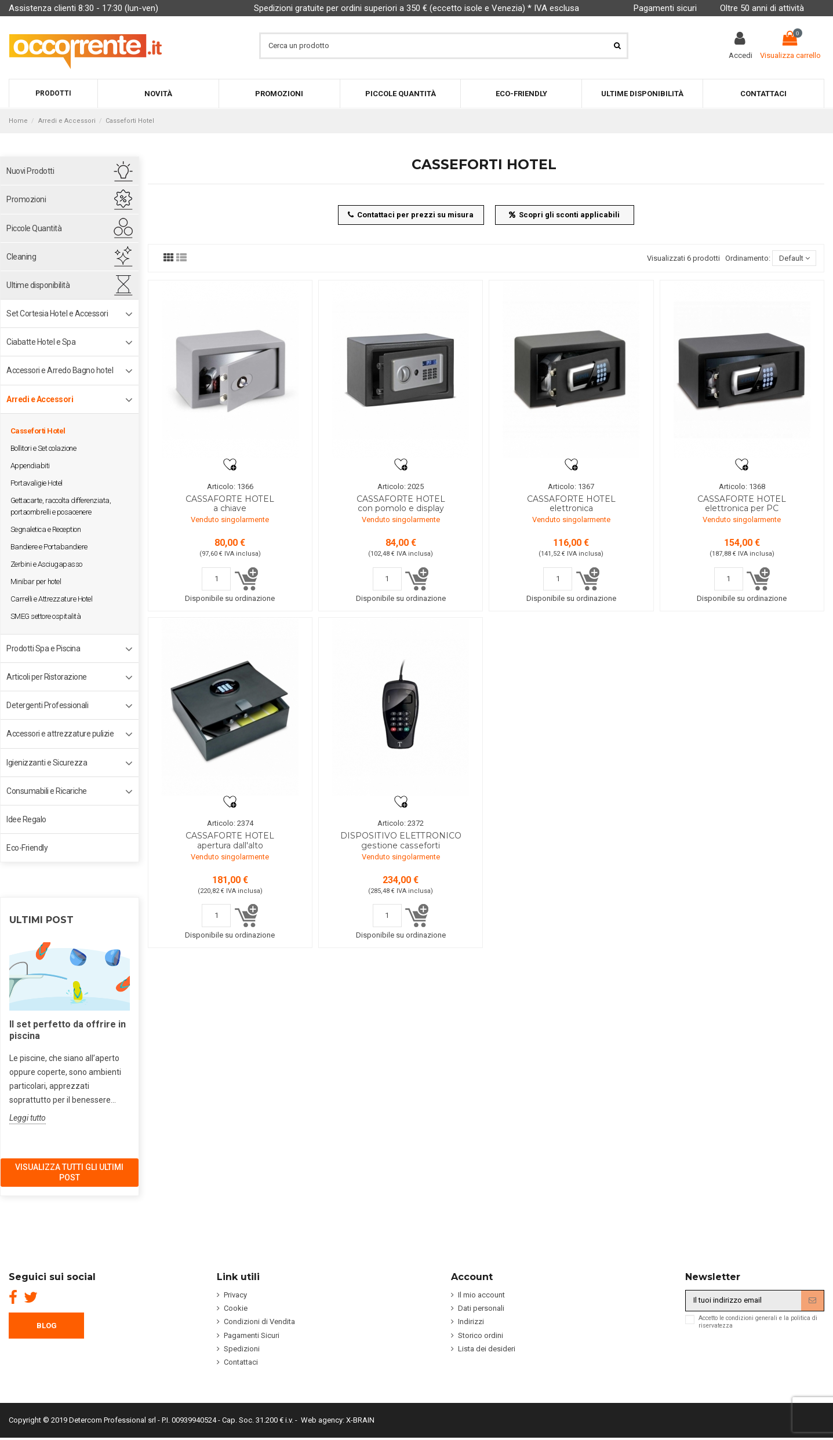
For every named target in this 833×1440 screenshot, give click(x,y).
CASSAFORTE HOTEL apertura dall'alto (229, 840)
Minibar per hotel (35, 581)
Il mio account (481, 1294)
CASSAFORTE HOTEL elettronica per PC (741, 504)
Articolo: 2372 (400, 823)
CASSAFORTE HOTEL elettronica (571, 504)
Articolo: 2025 (400, 486)
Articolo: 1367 (571, 486)
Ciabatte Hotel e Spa (40, 342)
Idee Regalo (26, 819)
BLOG (47, 1325)
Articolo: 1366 (230, 486)
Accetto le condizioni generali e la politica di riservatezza (758, 1322)
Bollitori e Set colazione (43, 448)
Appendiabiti (30, 465)
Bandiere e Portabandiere (49, 546)
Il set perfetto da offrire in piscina (67, 1030)
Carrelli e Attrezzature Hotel (51, 599)
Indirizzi (471, 1321)
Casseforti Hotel (38, 430)
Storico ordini (480, 1335)
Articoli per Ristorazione (46, 676)
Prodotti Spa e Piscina (43, 648)
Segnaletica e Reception (45, 529)
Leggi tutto (27, 1117)
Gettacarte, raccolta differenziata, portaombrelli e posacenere (60, 506)
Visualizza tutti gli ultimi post (69, 1172)
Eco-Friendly (27, 847)
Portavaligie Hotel (36, 483)
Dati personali (481, 1308)
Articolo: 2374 (230, 823)
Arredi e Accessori (39, 399)
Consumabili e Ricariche (46, 791)
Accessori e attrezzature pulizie (60, 733)
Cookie (236, 1308)
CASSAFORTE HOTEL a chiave (229, 504)
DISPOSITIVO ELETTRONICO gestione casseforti (400, 840)
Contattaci (241, 1362)
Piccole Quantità (33, 228)
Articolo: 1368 (742, 486)
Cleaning (21, 256)
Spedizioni (242, 1348)
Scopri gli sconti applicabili (564, 214)
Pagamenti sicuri (665, 8)
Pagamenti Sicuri (251, 1335)
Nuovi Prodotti (30, 171)
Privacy (235, 1294)
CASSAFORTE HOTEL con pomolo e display (401, 504)
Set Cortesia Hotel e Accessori (57, 313)
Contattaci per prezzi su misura (411, 214)
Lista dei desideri (486, 1348)
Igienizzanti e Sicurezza (46, 762)
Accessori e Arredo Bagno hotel (59, 370)
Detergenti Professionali (47, 705)
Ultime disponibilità (38, 285)
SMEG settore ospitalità (45, 616)
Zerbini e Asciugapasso (46, 564)
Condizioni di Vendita (259, 1321)
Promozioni (26, 199)
